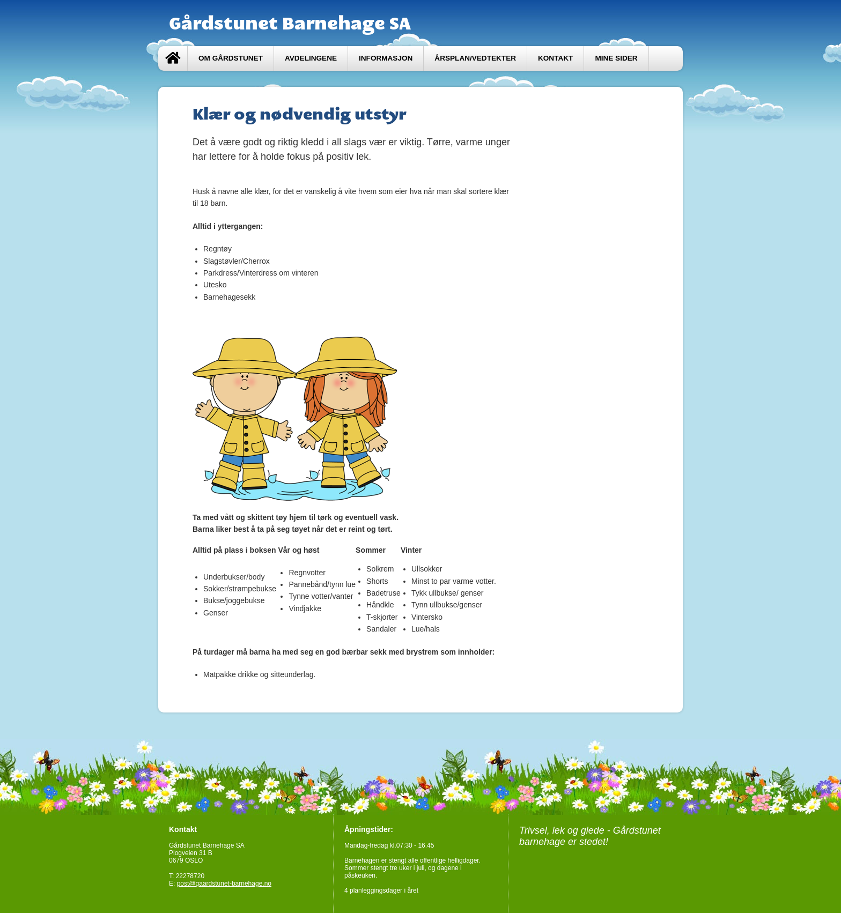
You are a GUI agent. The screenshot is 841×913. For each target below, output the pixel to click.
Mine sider (616, 58)
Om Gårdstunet (230, 58)
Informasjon (385, 58)
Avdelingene (311, 58)
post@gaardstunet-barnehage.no (224, 883)
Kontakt (555, 58)
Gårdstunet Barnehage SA (290, 23)
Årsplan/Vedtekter (475, 58)
